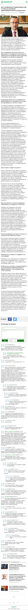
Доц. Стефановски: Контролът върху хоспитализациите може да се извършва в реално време (18, 588)
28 (18, 12)
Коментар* (13, 334)
